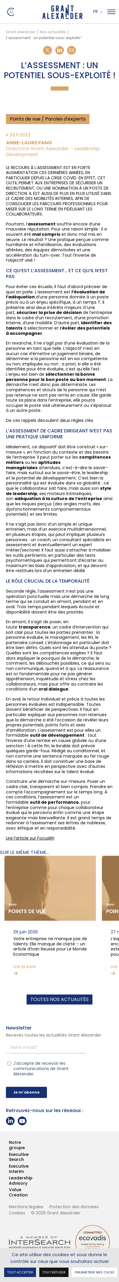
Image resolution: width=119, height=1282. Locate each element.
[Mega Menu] (111, 11)
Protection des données (74, 1207)
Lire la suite (24, 967)
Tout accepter (20, 1271)
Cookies (17, 1213)
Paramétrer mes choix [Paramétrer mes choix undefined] (94, 1271)
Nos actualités (53, 31)
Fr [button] (96, 11)
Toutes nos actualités (59, 999)
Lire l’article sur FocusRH (30, 838)
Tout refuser (54, 1271)
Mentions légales (26, 1207)
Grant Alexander (20, 31)
